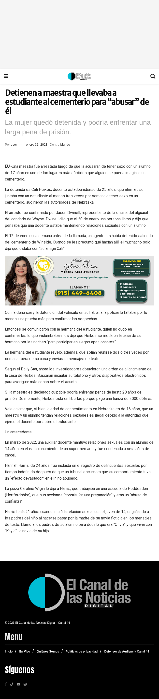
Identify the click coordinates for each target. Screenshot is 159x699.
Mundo (65, 144)
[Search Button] (152, 76)
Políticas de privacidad (82, 651)
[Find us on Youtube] (18, 684)
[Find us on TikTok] (11, 684)
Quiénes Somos (48, 651)
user (14, 144)
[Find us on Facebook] (6, 684)
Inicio (9, 651)
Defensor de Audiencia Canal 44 (126, 651)
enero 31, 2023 (36, 144)
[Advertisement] (79, 34)
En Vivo (24, 651)
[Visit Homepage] (79, 76)
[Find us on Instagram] (25, 684)
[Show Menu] (6, 76)
